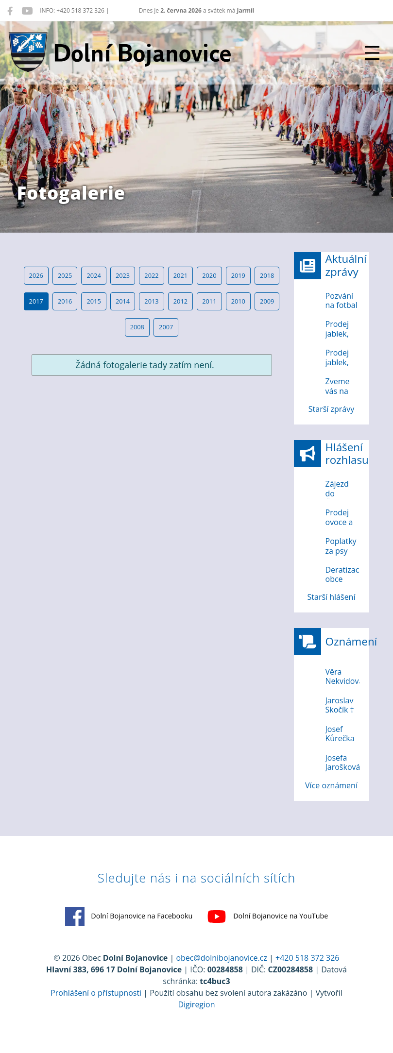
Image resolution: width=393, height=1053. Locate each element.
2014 (123, 301)
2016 (65, 301)
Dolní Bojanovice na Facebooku (129, 916)
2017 (36, 301)
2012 (180, 301)
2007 (166, 327)
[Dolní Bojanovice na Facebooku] (10, 10)
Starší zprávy (331, 409)
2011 (209, 301)
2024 (93, 275)
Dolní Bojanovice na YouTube (267, 916)
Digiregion (196, 1004)
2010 (238, 301)
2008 (137, 327)
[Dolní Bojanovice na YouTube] (27, 10)
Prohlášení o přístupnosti (96, 992)
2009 (267, 301)
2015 (93, 301)
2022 (151, 275)
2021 (180, 275)
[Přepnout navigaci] (372, 53)
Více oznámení (331, 785)
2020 (209, 275)
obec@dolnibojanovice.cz (221, 957)
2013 (151, 301)
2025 (65, 275)
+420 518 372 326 (307, 957)
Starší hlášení (332, 597)
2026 (36, 275)
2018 (267, 275)
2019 (238, 275)
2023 (123, 275)
